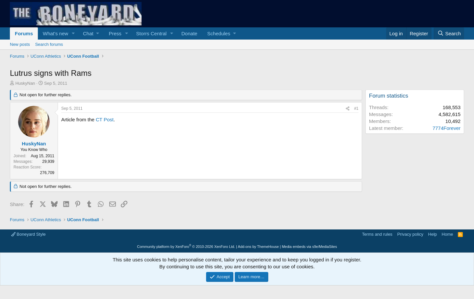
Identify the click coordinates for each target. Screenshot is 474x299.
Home (447, 234)
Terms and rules (377, 234)
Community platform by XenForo (186, 247)
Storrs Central (151, 33)
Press (115, 33)
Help (432, 234)
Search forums (49, 44)
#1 (356, 108)
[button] (73, 33)
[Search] (449, 33)
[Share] (347, 108)
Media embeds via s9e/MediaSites (309, 247)
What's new (55, 33)
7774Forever (447, 128)
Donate (189, 33)
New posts (20, 44)
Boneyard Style (28, 234)
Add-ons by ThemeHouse (258, 247)
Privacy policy (410, 234)
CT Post (105, 119)
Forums (24, 33)
